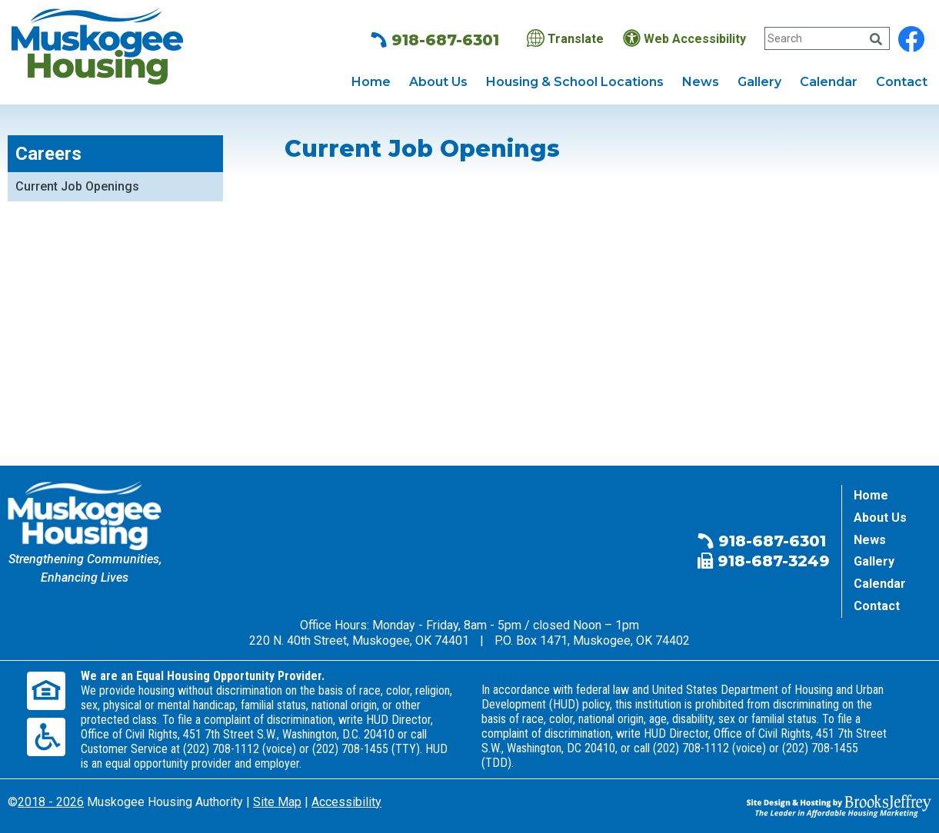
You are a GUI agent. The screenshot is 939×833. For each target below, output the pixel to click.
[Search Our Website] (826, 38)
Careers (48, 153)
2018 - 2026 (51, 802)
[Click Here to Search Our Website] (876, 39)
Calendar (828, 82)
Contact (901, 82)
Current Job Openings (77, 186)
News (700, 82)
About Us (438, 82)
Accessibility (346, 802)
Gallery (759, 82)
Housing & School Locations (575, 82)
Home (371, 82)
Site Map (277, 802)
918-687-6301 (435, 40)
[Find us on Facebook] (910, 39)
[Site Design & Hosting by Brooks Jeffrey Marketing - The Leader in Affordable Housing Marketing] (839, 805)
